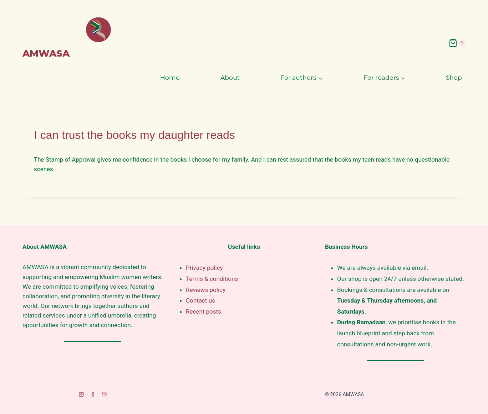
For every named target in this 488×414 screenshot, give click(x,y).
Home (170, 77)
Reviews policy (205, 289)
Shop (454, 77)
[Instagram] (81, 394)
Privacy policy (204, 267)
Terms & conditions (212, 278)
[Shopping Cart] (457, 43)
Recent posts (203, 311)
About (230, 77)
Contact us (200, 300)
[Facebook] (93, 394)
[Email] (104, 394)
